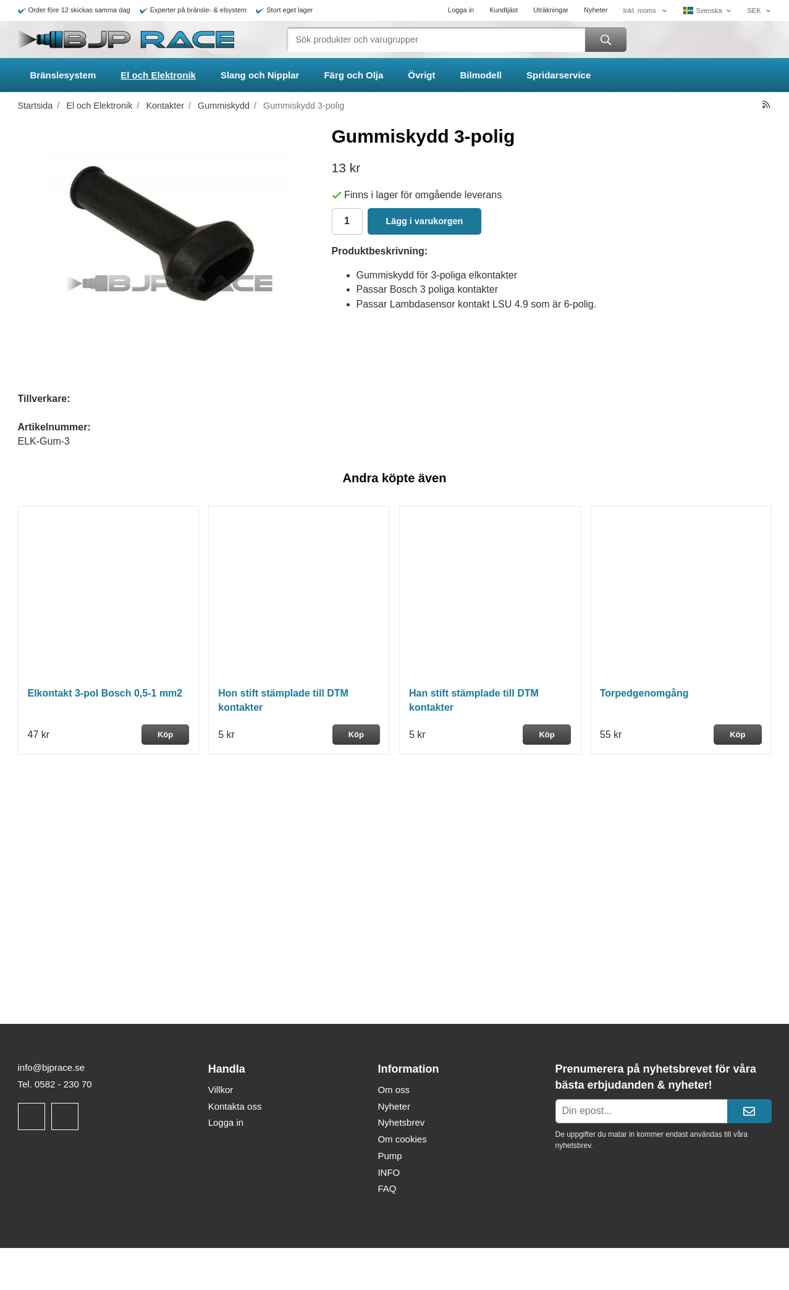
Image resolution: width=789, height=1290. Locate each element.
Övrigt (421, 75)
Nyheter (596, 10)
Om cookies (402, 1139)
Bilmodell (481, 75)
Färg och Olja (353, 75)
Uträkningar (550, 10)
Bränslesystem (63, 75)
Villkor (221, 1089)
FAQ (387, 1188)
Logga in (461, 10)
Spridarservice (558, 75)
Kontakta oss (235, 1106)
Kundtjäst (503, 10)
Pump (390, 1155)
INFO (389, 1172)
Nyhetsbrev (401, 1122)
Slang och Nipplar (260, 75)
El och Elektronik (158, 75)
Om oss (394, 1089)
